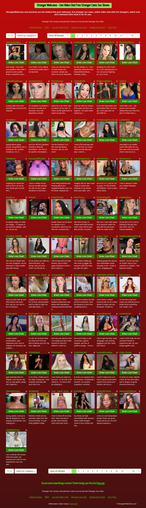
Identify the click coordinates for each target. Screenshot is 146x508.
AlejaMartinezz (13, 430)
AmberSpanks (12, 352)
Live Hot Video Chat (60, 27)
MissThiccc (79, 197)
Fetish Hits (73, 504)
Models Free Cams (97, 27)
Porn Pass (112, 27)
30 (132, 35)
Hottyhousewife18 (105, 42)
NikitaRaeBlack (126, 42)
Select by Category (26, 35)
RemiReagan (57, 81)
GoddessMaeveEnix (128, 236)
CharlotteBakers (36, 236)
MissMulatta (102, 158)
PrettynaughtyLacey (106, 120)
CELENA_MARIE (14, 236)
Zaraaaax (78, 236)
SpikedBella (79, 81)
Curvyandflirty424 (37, 158)
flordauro (10, 197)
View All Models (56, 35)
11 (121, 35)
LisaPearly (11, 275)
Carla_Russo (125, 352)
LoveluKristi (125, 313)
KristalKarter (80, 391)
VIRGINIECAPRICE (105, 275)
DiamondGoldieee (127, 391)
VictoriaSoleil (80, 352)
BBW (47, 27)
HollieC (122, 81)
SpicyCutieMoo (13, 42)
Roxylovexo (125, 158)
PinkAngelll (56, 352)
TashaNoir (11, 120)
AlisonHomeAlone (60, 158)
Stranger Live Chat (79, 27)
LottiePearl (124, 120)
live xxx (101, 483)
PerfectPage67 (104, 197)
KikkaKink (11, 158)
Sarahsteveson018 (83, 42)
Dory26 (32, 197)
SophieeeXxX (80, 120)
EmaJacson (125, 275)
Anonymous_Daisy (38, 275)
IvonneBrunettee (104, 352)
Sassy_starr (102, 236)
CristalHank (34, 352)
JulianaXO (33, 120)
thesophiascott (104, 313)
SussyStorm (57, 313)
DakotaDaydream (14, 81)
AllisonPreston (13, 391)
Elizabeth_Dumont (82, 275)
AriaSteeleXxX (35, 81)
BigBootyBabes (104, 81)
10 (115, 35)
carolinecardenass (60, 236)
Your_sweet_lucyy (60, 391)
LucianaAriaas (58, 275)
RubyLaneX (11, 313)
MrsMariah (34, 391)
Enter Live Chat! (16, 62)
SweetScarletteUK (37, 42)
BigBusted (34, 313)
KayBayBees (125, 197)
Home (10, 35)
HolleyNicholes (104, 391)
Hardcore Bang (36, 27)
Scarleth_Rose (81, 313)
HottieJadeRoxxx (59, 42)
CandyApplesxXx (82, 158)
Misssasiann (57, 120)
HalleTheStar (57, 197)
